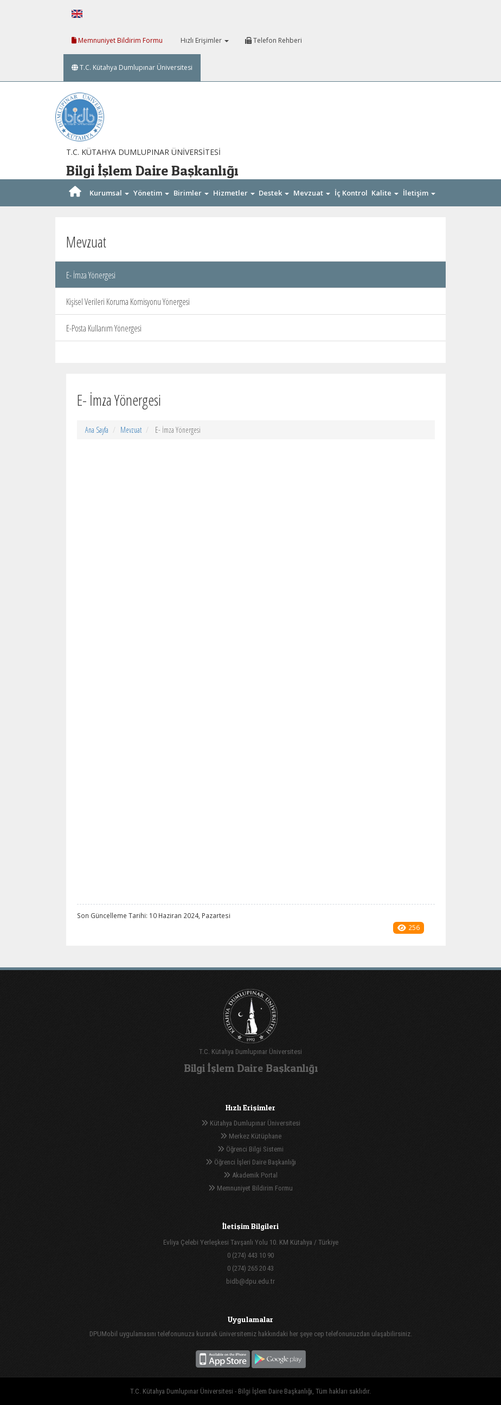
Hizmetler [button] (234, 193)
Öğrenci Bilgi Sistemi (250, 1149)
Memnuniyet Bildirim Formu (117, 40)
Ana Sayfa (96, 430)
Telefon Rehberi (273, 40)
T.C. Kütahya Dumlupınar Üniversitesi (132, 67)
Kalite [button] (385, 193)
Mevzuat (131, 430)
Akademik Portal (250, 1175)
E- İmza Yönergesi (90, 275)
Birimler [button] (191, 193)
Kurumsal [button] (109, 193)
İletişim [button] (419, 193)
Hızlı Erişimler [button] (204, 40)
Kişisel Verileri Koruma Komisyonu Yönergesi (128, 302)
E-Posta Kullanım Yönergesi (104, 328)
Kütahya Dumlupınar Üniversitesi (250, 1123)
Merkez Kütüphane (250, 1136)
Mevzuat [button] (311, 193)
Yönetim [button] (151, 193)
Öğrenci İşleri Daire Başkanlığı (250, 1162)
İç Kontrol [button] (351, 205)
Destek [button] (274, 193)
